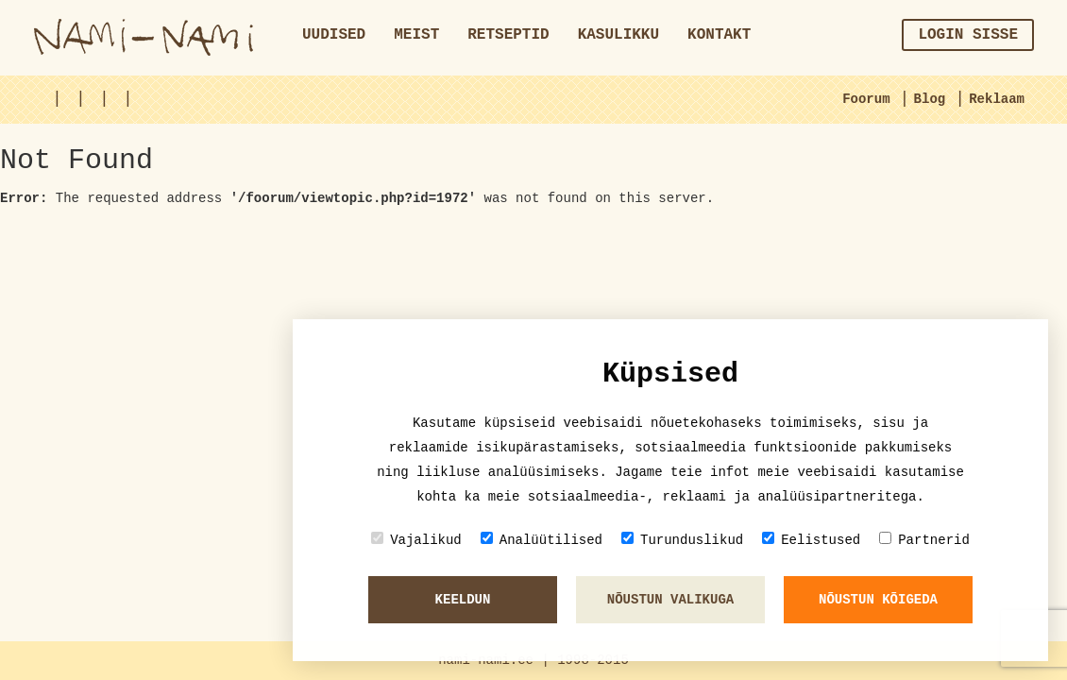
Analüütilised (541, 540)
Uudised (333, 34)
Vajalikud (416, 540)
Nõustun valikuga (670, 599)
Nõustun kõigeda (878, 599)
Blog (930, 99)
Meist (416, 34)
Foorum (865, 99)
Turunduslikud (682, 540)
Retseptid (508, 34)
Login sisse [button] (968, 34)
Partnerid (924, 540)
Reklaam (997, 99)
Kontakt (719, 34)
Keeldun (463, 599)
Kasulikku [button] (618, 34)
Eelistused (811, 540)
